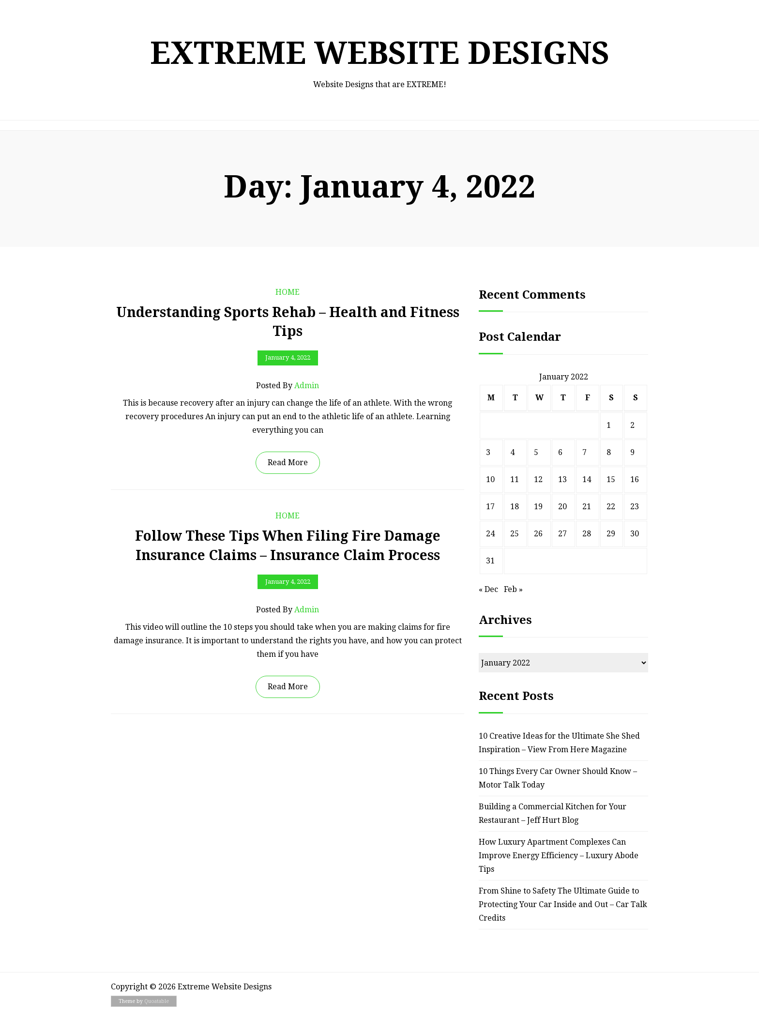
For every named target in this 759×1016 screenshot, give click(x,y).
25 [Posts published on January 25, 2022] (514, 533)
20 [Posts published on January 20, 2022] (562, 506)
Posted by (287, 386)
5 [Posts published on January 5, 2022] (536, 452)
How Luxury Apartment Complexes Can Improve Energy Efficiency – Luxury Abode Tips (558, 855)
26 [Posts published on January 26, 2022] (538, 533)
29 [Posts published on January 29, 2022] (611, 533)
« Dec (488, 589)
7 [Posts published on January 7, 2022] (584, 452)
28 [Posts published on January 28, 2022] (586, 533)
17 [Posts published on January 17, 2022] (490, 506)
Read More (288, 462)
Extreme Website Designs (379, 53)
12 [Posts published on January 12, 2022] (538, 479)
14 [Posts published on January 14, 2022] (586, 479)
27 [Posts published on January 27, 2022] (562, 533)
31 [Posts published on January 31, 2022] (490, 560)
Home (287, 292)
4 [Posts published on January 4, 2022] (512, 452)
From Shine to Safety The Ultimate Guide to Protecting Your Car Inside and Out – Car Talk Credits (563, 904)
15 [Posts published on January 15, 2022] (611, 479)
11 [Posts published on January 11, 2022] (514, 479)
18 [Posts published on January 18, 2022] (514, 506)
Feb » (513, 589)
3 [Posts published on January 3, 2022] (488, 452)
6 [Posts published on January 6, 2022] (560, 452)
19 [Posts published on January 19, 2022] (538, 506)
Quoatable (156, 1001)
